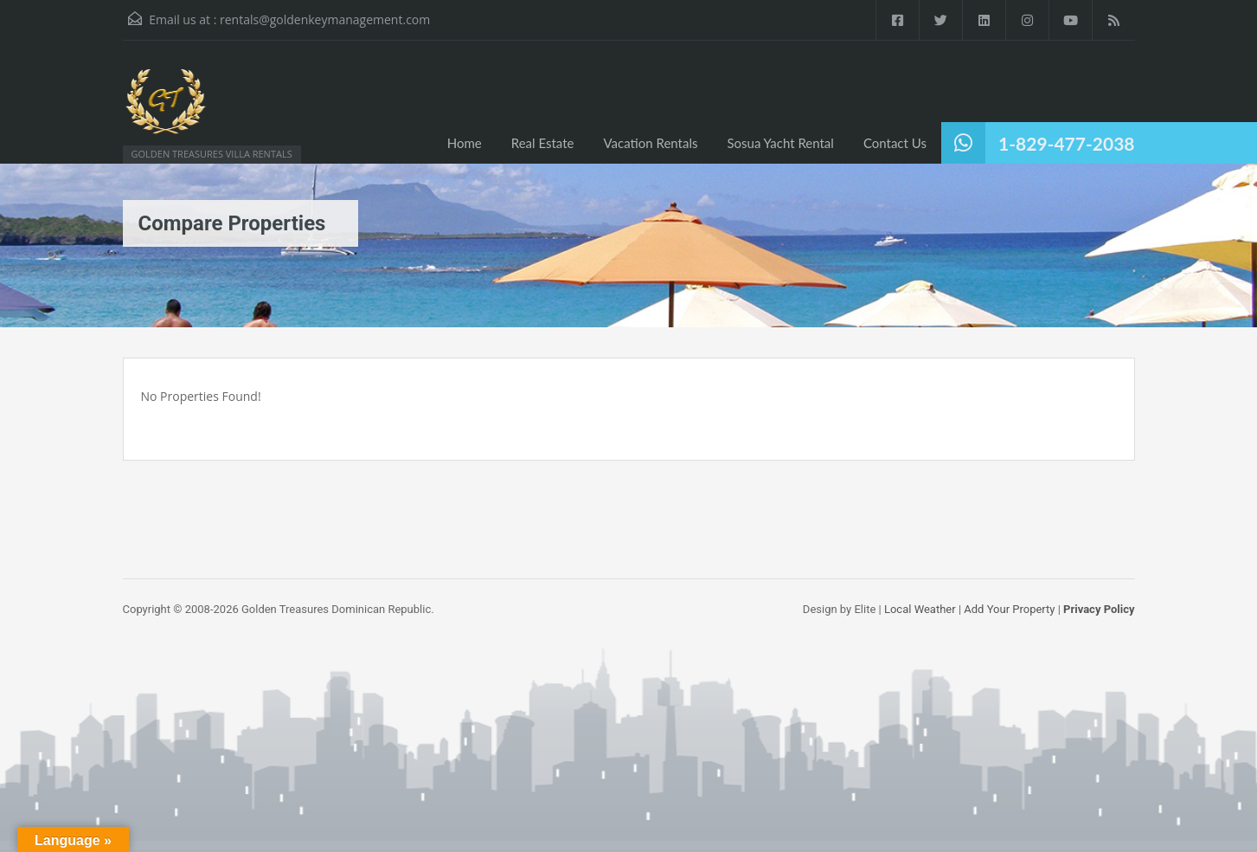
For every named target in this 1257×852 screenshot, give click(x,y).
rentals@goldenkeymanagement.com (325, 19)
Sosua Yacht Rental (780, 143)
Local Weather (920, 609)
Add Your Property (1009, 609)
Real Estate (542, 143)
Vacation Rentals (650, 143)
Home (464, 143)
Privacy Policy (1098, 609)
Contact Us (895, 143)
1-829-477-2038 (1066, 143)
